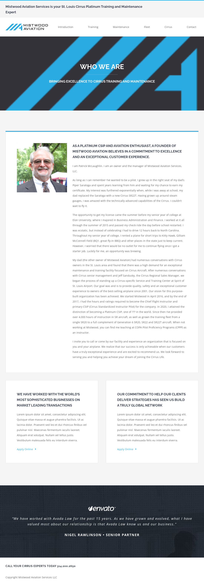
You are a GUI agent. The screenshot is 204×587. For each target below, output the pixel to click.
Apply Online (26, 449)
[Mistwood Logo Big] (27, 25)
